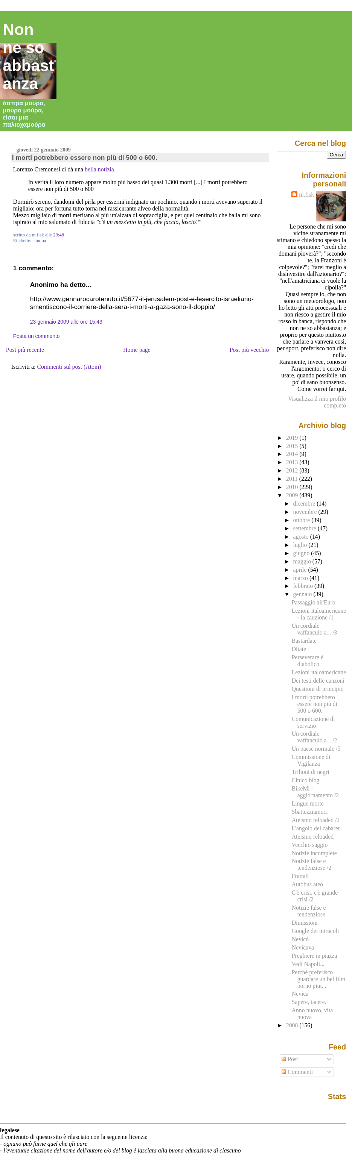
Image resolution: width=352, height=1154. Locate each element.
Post (290, 1059)
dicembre (305, 503)
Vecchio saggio (310, 845)
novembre (305, 512)
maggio (302, 561)
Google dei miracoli (315, 931)
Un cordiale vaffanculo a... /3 (314, 629)
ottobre (302, 520)
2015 (293, 446)
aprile (300, 569)
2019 (293, 438)
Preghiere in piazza (314, 956)
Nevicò (300, 939)
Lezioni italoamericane (319, 672)
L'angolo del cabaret (316, 828)
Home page (137, 350)
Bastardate (304, 641)
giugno (302, 553)
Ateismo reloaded (313, 836)
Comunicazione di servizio (313, 722)
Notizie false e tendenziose (309, 911)
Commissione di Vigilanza (311, 760)
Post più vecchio (249, 350)
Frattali (300, 876)
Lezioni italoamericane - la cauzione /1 (319, 614)
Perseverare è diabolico (307, 660)
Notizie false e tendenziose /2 (311, 864)
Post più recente (25, 350)
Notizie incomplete (314, 853)
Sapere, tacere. (309, 1002)
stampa (39, 240)
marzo (301, 578)
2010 (293, 487)
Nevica (300, 993)
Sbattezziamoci (310, 812)
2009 (293, 495)
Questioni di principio (318, 689)
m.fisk (306, 194)
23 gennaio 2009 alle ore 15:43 (66, 322)
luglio (301, 545)
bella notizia (99, 169)
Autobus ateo (307, 884)
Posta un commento (36, 336)
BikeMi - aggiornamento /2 (315, 791)
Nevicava (303, 947)
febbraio (303, 586)
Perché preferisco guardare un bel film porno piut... (319, 979)
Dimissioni (305, 922)
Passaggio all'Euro (313, 602)
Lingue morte (308, 803)
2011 (292, 479)
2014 (293, 454)
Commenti (297, 1072)
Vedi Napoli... (308, 964)
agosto (301, 536)
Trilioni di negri (310, 772)
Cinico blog (306, 780)
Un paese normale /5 (316, 748)
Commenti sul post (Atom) (69, 366)
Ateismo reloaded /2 (316, 820)
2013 (293, 462)
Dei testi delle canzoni (318, 680)
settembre (305, 528)
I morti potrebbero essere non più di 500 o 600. (84, 157)
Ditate (299, 649)
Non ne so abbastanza (28, 56)
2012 (293, 470)
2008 (293, 1025)
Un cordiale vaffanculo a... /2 (314, 737)
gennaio (303, 594)
